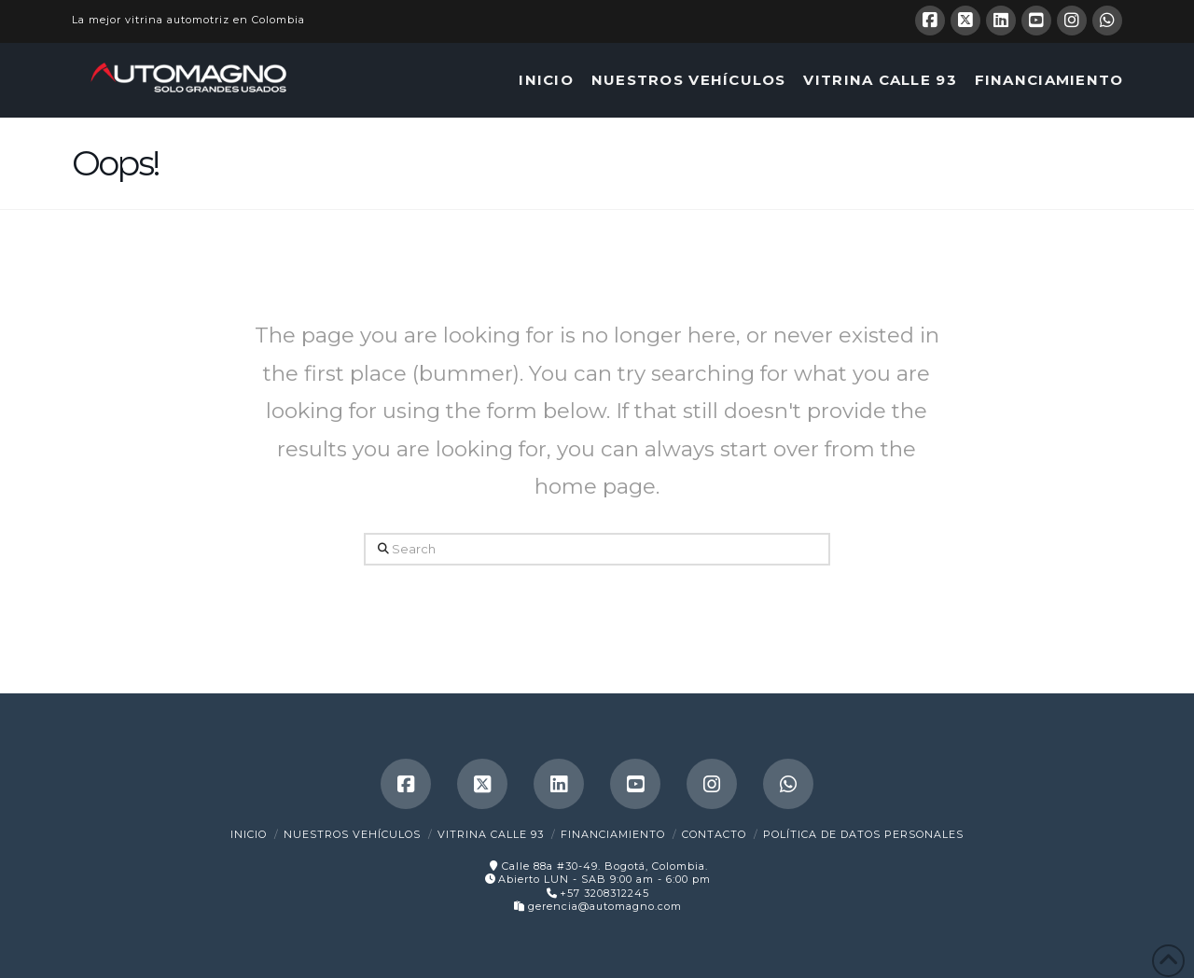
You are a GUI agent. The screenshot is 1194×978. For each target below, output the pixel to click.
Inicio (248, 834)
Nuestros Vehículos (352, 834)
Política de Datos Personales (863, 834)
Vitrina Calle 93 (490, 834)
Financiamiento (613, 834)
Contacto (714, 834)
